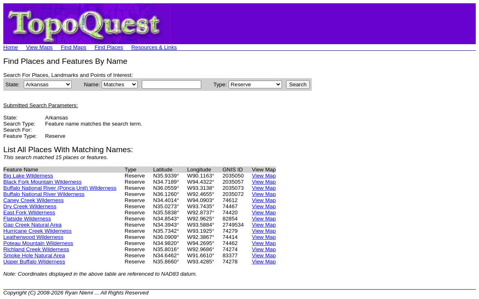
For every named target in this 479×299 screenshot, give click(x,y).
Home (10, 47)
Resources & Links (154, 47)
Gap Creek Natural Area (32, 225)
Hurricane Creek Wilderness (37, 231)
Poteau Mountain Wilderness (38, 243)
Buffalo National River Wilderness (43, 194)
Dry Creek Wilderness (30, 206)
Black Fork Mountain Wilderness (42, 182)
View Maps (39, 47)
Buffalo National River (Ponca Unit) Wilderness (59, 188)
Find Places (109, 47)
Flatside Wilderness (27, 219)
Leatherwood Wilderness (33, 237)
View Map (264, 176)
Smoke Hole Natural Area (34, 255)
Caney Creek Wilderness (33, 200)
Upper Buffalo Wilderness (34, 262)
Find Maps (73, 47)
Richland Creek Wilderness (36, 249)
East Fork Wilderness (29, 212)
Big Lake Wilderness (28, 176)
